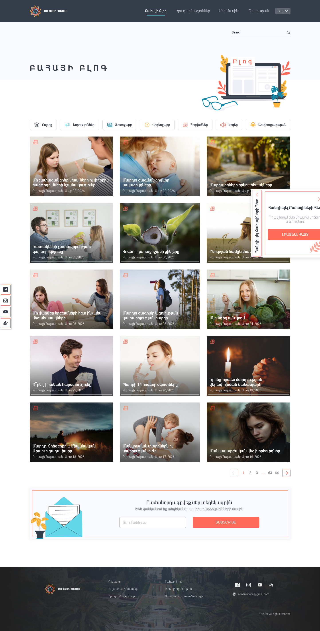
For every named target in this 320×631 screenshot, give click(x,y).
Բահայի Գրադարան (178, 589)
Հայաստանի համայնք (122, 589)
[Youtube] (6, 312)
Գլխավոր (114, 581)
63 (270, 473)
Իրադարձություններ (193, 11)
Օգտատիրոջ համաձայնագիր (184, 596)
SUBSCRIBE (226, 522)
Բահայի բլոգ (156, 11)
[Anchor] (6, 323)
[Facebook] (6, 290)
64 (277, 473)
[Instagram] (6, 301)
